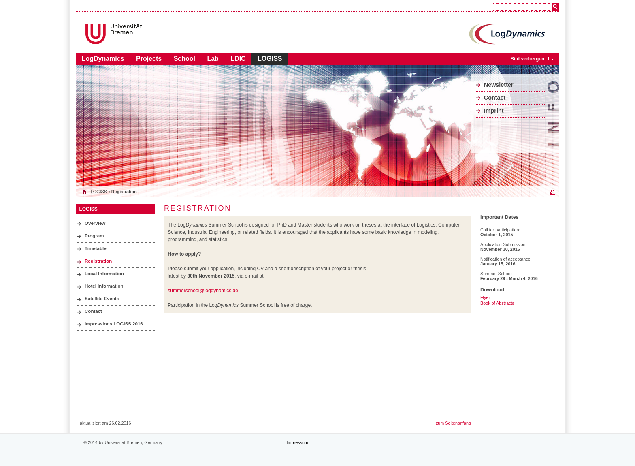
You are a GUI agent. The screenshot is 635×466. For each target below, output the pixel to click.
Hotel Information (104, 286)
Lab (212, 58)
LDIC (237, 58)
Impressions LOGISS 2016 (114, 323)
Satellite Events (102, 298)
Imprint (494, 110)
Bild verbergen (527, 59)
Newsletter (499, 84)
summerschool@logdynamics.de (203, 290)
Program (94, 235)
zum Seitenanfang (453, 423)
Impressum (297, 442)
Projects (149, 58)
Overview (95, 223)
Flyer (485, 297)
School (184, 58)
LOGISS (270, 58)
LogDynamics (103, 58)
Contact (495, 97)
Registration (98, 261)
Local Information (104, 273)
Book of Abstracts (497, 303)
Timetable (96, 248)
